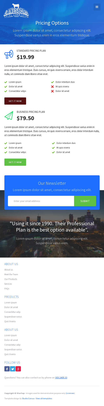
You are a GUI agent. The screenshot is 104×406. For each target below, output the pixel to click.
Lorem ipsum (10, 302)
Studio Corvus (28, 398)
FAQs (6, 288)
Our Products (10, 279)
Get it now (15, 101)
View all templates (44, 398)
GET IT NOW (15, 162)
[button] (96, 6)
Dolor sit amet (11, 307)
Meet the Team (11, 274)
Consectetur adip (12, 311)
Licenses (70, 393)
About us (8, 269)
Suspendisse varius (13, 316)
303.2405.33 (61, 377)
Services (8, 283)
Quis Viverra (10, 321)
